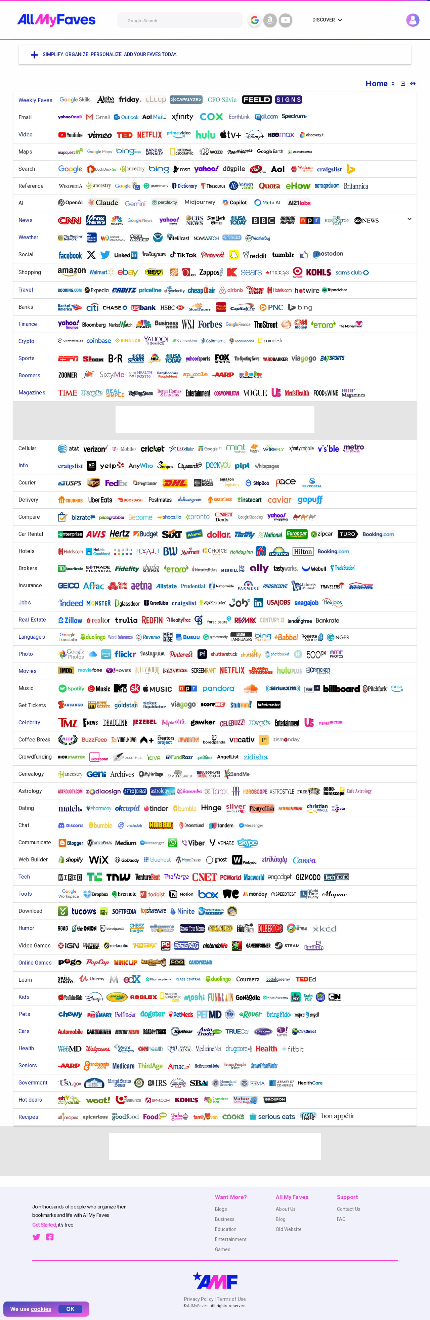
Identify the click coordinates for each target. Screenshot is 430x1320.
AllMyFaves (197, 1306)
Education (225, 1229)
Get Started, (45, 1225)
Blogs (221, 1209)
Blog (281, 1219)
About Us (286, 1209)
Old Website (289, 1229)
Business (224, 1219)
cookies (41, 1309)
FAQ (341, 1219)
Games (222, 1249)
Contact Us (348, 1209)
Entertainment (231, 1239)
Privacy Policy (199, 1299)
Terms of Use (231, 1299)
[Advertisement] (215, 419)
